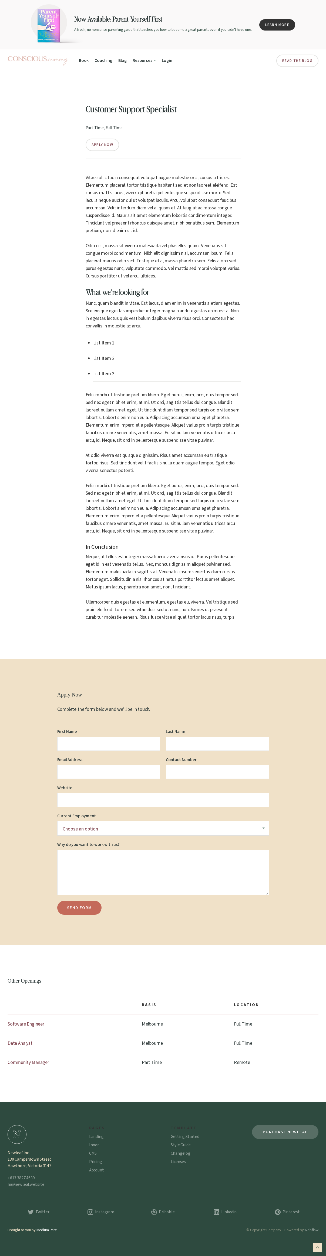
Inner (94, 1145)
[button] (144, 60)
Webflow (311, 1230)
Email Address (70, 760)
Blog (122, 60)
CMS (93, 1153)
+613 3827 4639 (21, 1178)
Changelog (180, 1153)
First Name (67, 732)
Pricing (95, 1162)
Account (96, 1170)
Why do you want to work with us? (88, 845)
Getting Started (185, 1137)
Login (167, 60)
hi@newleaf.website (26, 1184)
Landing (96, 1137)
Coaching (103, 60)
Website (65, 788)
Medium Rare (46, 1230)
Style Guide (181, 1145)
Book (84, 60)
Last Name (175, 732)
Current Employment (76, 816)
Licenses (178, 1162)
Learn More (277, 25)
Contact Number (181, 760)
